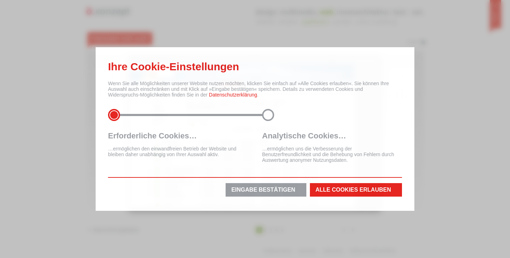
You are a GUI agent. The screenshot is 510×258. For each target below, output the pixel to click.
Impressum (307, 251)
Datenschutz (333, 251)
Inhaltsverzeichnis (277, 251)
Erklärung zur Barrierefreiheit (373, 251)
